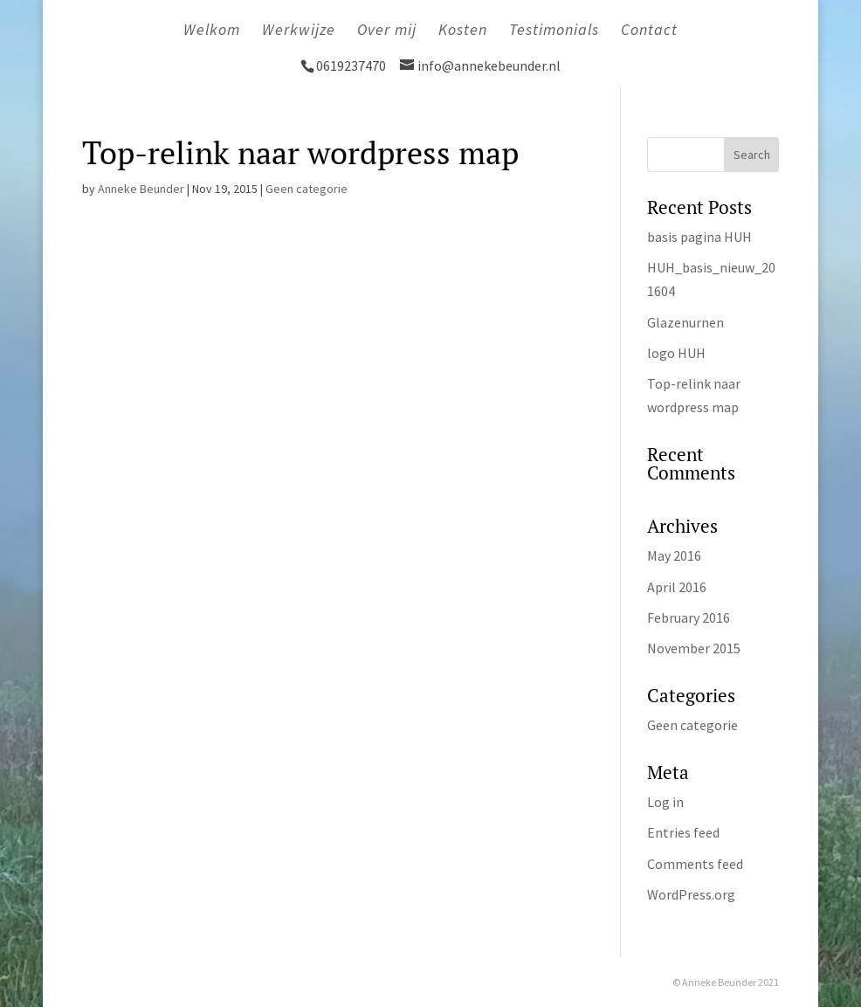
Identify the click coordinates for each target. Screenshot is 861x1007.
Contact (649, 31)
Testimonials (554, 31)
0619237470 (352, 65)
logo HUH (676, 353)
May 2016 (674, 555)
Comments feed (695, 864)
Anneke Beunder (141, 189)
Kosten (462, 31)
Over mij (387, 31)
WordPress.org (691, 894)
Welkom (211, 31)
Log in (665, 801)
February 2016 (688, 617)
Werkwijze (298, 31)
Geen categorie (306, 189)
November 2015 (693, 648)
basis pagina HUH (699, 236)
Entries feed (683, 832)
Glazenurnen (685, 322)
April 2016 (676, 587)
